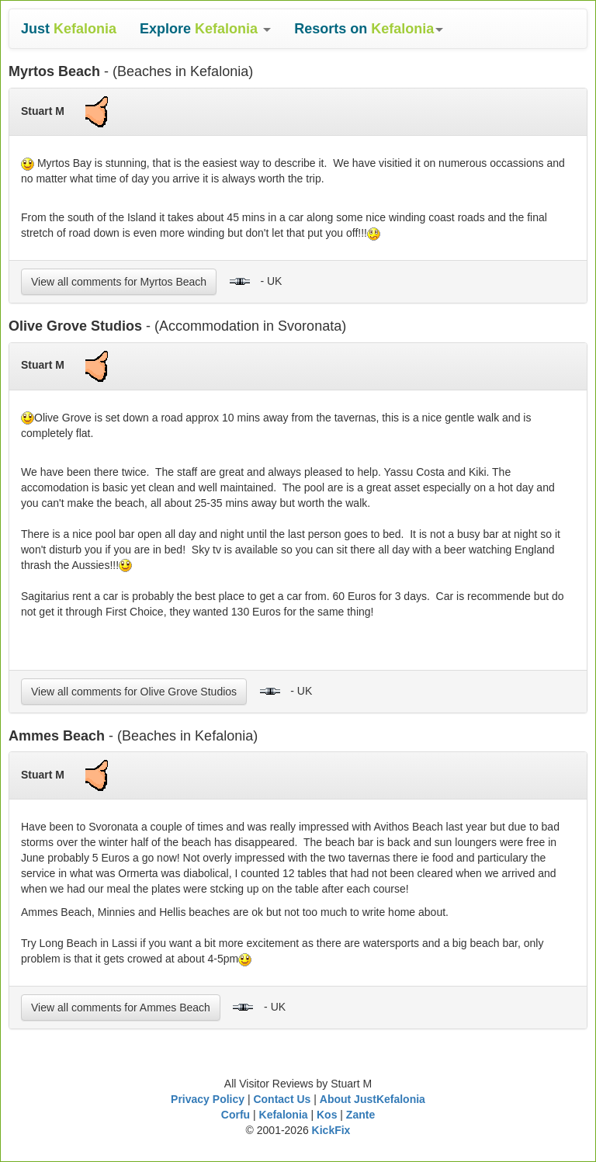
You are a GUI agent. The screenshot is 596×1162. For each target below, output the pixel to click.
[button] (205, 28)
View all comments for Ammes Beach (120, 1007)
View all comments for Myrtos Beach (118, 282)
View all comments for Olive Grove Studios (134, 691)
